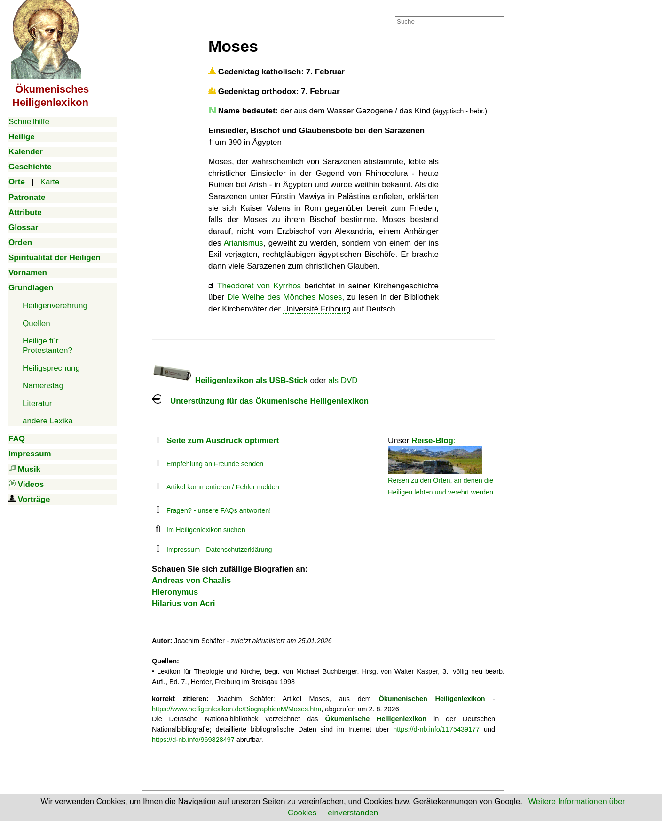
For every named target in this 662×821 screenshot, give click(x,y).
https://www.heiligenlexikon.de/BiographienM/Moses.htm (236, 709)
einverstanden (353, 812)
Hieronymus (175, 592)
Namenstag (43, 385)
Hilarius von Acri (183, 603)
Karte (50, 181)
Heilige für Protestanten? (47, 345)
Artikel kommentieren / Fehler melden (222, 487)
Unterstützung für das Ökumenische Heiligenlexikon (260, 401)
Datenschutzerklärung (239, 549)
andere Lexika (48, 420)
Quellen (36, 323)
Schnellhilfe (28, 121)
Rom (312, 208)
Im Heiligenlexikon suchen (205, 530)
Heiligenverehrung (55, 305)
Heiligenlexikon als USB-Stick (230, 380)
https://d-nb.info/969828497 (193, 739)
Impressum (183, 549)
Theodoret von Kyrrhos (259, 285)
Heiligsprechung (51, 368)
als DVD (342, 380)
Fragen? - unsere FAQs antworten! (218, 510)
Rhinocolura (386, 173)
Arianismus (243, 243)
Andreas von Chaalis (191, 580)
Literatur (37, 403)
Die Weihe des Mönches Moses (284, 297)
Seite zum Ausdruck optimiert (222, 440)
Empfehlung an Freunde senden (214, 464)
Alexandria (353, 231)
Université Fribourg (317, 308)
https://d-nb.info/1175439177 (436, 729)
